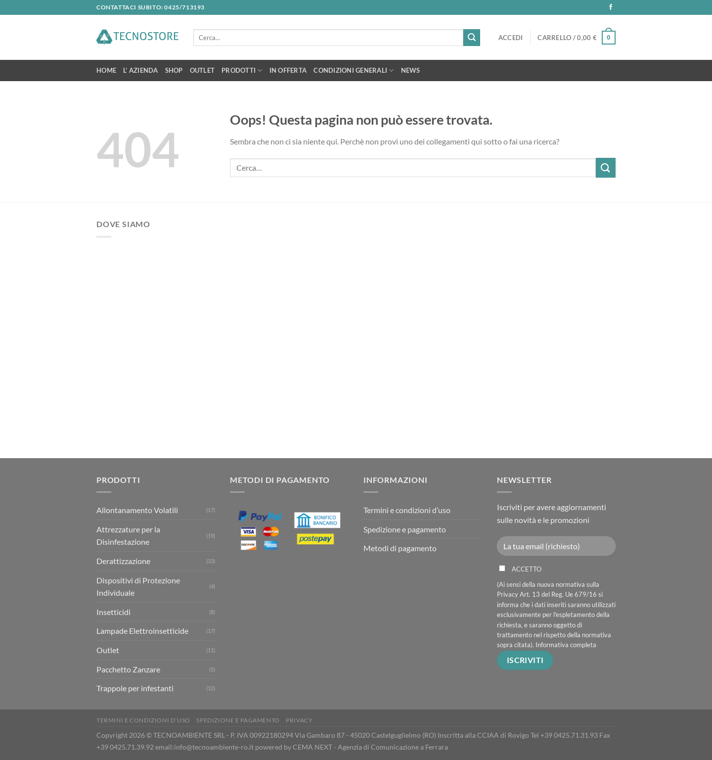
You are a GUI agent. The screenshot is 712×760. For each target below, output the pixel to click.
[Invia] (471, 37)
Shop (174, 70)
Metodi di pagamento (400, 548)
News (410, 70)
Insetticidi (113, 612)
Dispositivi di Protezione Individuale (138, 586)
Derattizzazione (123, 561)
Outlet (107, 650)
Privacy (299, 720)
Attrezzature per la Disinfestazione (128, 535)
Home (106, 70)
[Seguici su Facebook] (611, 7)
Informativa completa (565, 645)
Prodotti (242, 70)
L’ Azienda (140, 70)
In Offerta (288, 70)
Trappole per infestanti (135, 688)
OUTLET (202, 70)
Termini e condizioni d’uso (406, 510)
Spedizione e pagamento (404, 529)
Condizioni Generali (353, 70)
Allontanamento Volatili (137, 510)
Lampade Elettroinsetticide (142, 630)
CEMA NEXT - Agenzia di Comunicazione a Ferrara (370, 747)
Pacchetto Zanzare (128, 669)
